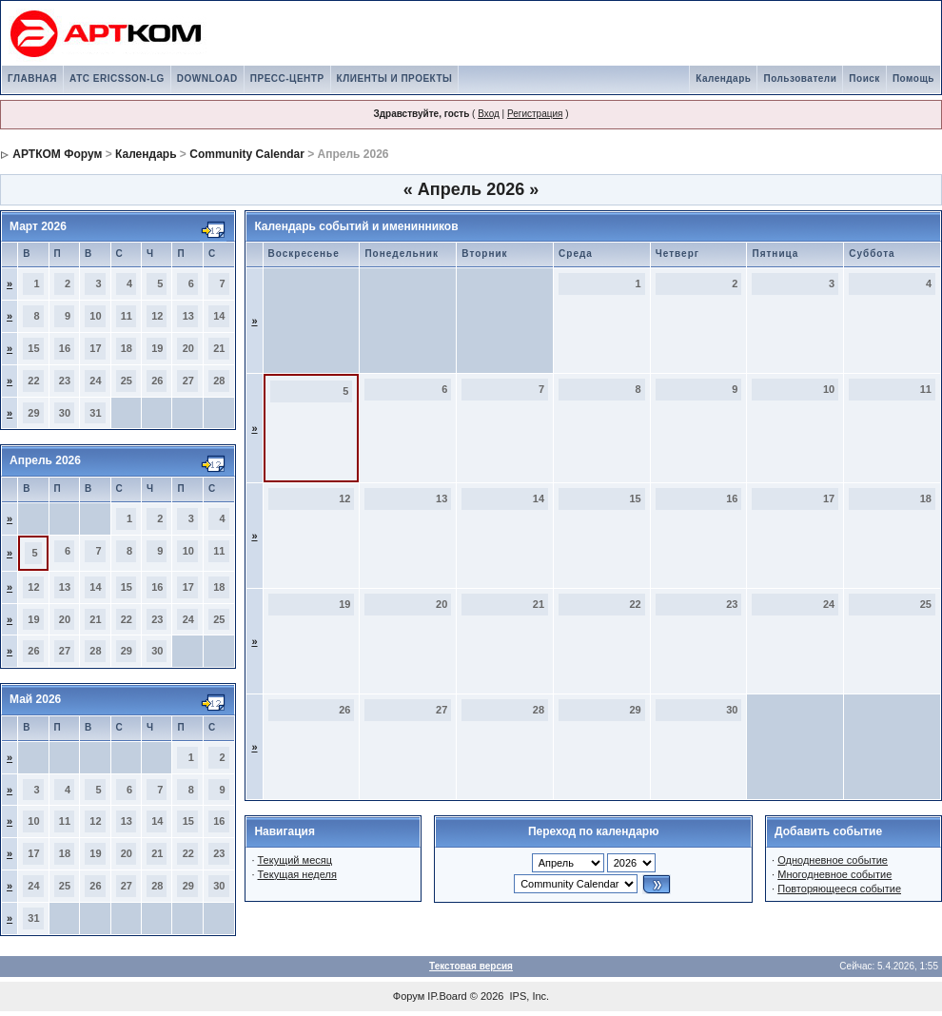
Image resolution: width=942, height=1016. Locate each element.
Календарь (723, 78)
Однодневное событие (832, 860)
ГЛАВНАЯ (32, 78)
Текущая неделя (297, 874)
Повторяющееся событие (839, 888)
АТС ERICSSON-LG (117, 78)
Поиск (864, 78)
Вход (489, 113)
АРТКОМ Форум (57, 154)
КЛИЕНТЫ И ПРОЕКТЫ (395, 78)
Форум (408, 996)
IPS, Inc (528, 996)
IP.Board (446, 996)
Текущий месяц (295, 860)
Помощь (913, 78)
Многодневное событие (834, 874)
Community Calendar (246, 154)
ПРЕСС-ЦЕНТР (287, 78)
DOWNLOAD (207, 78)
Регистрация (534, 113)
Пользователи (799, 78)
